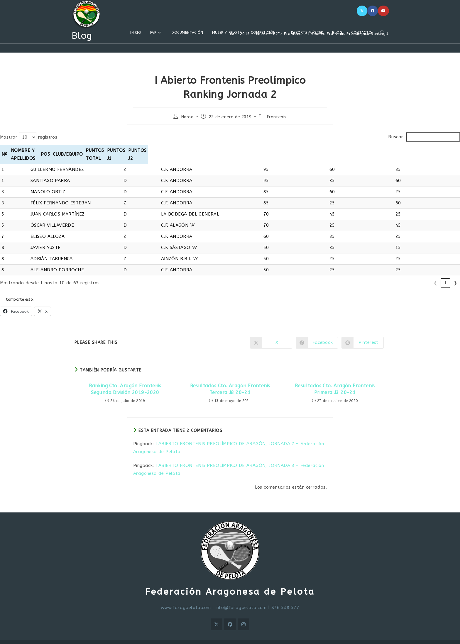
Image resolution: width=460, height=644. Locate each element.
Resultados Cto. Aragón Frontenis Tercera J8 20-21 (230, 381)
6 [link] (435, 275)
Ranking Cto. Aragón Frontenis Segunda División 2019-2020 (125, 381)
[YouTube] (383, 11)
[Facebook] (372, 11)
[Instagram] (243, 616)
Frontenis (277, 117)
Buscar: (396, 136)
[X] (362, 11)
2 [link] (395, 275)
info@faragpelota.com (241, 599)
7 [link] (445, 275)
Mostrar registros (28, 137)
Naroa (187, 117)
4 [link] (415, 275)
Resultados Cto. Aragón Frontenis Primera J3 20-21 (335, 381)
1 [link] (385, 275)
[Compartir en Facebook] (317, 335)
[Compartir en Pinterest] (362, 335)
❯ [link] (455, 275)
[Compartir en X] (271, 335)
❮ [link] (376, 275)
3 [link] (405, 275)
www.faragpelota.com (186, 599)
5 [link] (425, 275)
